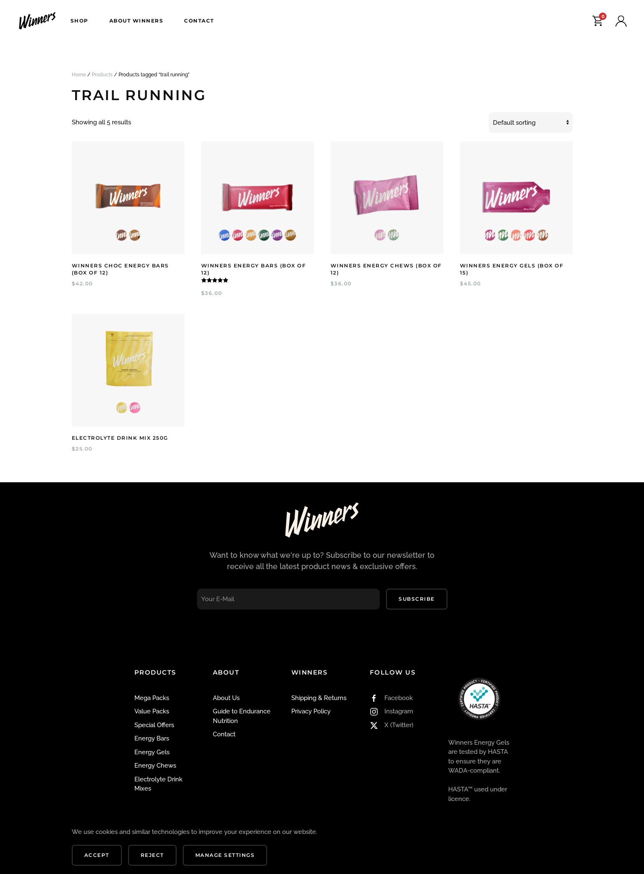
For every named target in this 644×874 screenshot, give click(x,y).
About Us (226, 698)
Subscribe (417, 599)
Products (102, 75)
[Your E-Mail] (288, 599)
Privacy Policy (311, 711)
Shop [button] (79, 21)
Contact (199, 21)
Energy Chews (155, 765)
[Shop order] (531, 122)
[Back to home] (38, 21)
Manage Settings (225, 855)
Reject (152, 855)
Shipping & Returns (318, 698)
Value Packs (151, 711)
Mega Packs (151, 698)
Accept (96, 855)
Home (79, 75)
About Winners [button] (136, 21)
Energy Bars (151, 738)
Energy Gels (151, 752)
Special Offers (154, 725)
